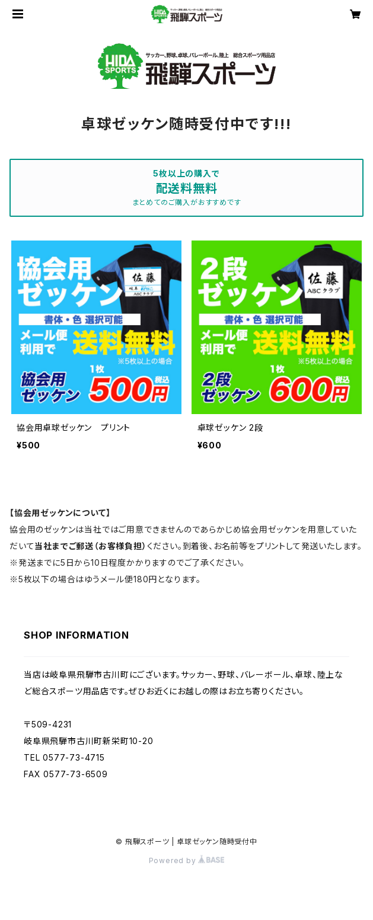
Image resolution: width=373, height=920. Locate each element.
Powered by (187, 860)
